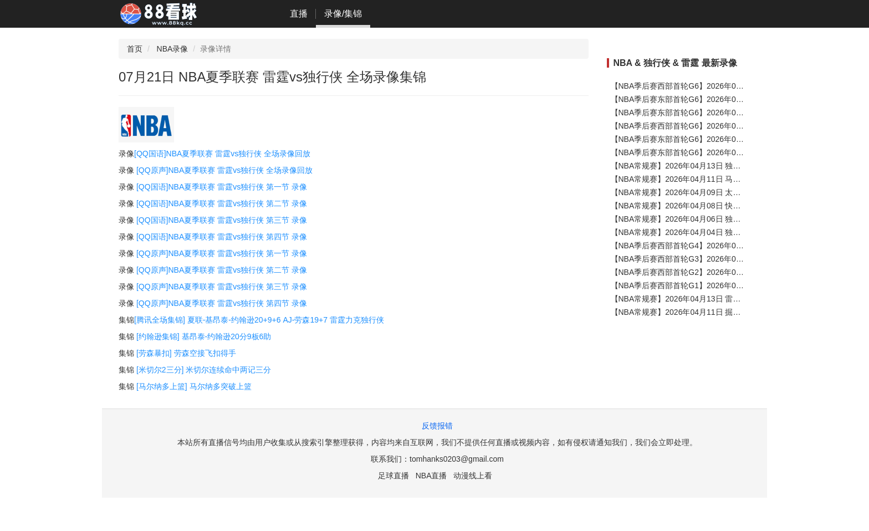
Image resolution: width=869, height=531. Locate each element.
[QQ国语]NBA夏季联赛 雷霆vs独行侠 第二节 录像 (221, 203)
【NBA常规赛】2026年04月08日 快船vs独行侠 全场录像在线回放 (723, 205)
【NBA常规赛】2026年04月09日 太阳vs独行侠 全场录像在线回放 (723, 192)
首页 (134, 48)
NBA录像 (172, 48)
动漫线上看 (472, 475)
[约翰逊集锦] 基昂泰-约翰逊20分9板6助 (203, 336)
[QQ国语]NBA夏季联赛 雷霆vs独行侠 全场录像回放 (222, 153)
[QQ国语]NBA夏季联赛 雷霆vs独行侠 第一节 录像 (221, 186)
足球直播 (393, 475)
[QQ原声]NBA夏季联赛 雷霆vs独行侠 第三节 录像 (221, 286)
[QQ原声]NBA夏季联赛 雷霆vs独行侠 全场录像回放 (224, 170)
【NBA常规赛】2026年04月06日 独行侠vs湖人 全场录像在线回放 (723, 219)
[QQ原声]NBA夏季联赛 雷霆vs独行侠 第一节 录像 (221, 253)
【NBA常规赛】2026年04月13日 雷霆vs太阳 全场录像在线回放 (720, 298)
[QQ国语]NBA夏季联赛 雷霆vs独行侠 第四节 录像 (221, 236)
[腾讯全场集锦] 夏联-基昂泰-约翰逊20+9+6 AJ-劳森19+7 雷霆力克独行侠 (259, 319)
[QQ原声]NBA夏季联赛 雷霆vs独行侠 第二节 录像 (221, 270)
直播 (299, 13)
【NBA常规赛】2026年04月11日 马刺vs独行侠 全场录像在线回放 (723, 179)
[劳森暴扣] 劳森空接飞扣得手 (186, 353)
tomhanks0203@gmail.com (457, 459)
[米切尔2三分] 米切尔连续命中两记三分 (203, 369)
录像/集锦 (343, 13)
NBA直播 (431, 475)
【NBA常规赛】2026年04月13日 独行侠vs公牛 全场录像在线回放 (723, 165)
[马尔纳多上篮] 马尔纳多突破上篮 (194, 386)
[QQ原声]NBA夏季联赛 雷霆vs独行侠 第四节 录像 (221, 303)
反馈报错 (437, 425)
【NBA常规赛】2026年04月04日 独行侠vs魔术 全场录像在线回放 (723, 232)
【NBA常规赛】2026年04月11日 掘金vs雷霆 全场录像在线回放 (720, 312)
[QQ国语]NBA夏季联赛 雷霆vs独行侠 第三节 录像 (221, 220)
